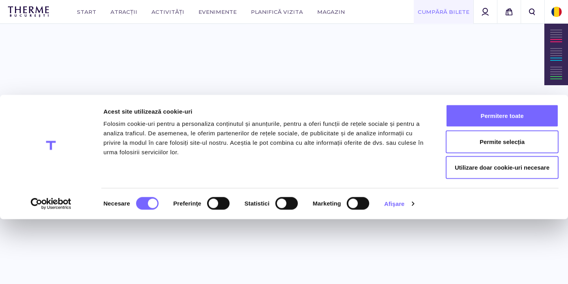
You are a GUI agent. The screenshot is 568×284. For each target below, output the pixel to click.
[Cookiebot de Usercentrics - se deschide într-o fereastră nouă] (51, 269)
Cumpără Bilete (443, 12)
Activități (167, 12)
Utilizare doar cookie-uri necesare (502, 232)
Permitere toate (501, 180)
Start (86, 12)
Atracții (123, 12)
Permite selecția (502, 206)
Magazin (331, 12)
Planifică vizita (277, 12)
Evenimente (217, 12)
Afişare (394, 268)
